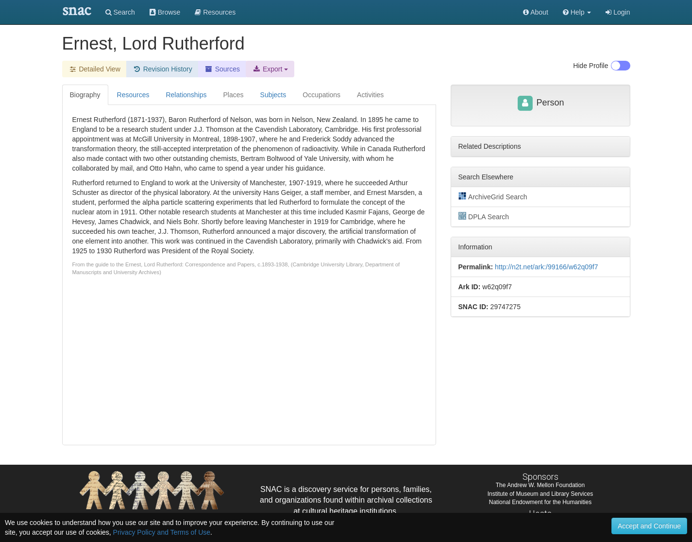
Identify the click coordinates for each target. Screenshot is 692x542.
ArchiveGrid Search (492, 196)
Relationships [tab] (186, 95)
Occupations (321, 95)
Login (618, 12)
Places (233, 95)
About (535, 12)
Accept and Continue (649, 526)
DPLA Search (483, 216)
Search (120, 12)
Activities (370, 95)
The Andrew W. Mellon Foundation (540, 485)
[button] (577, 12)
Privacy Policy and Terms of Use (161, 532)
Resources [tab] (133, 95)
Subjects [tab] (273, 95)
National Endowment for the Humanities (540, 502)
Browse (165, 12)
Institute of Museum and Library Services (540, 493)
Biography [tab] (85, 95)
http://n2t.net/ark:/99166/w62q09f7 (546, 267)
